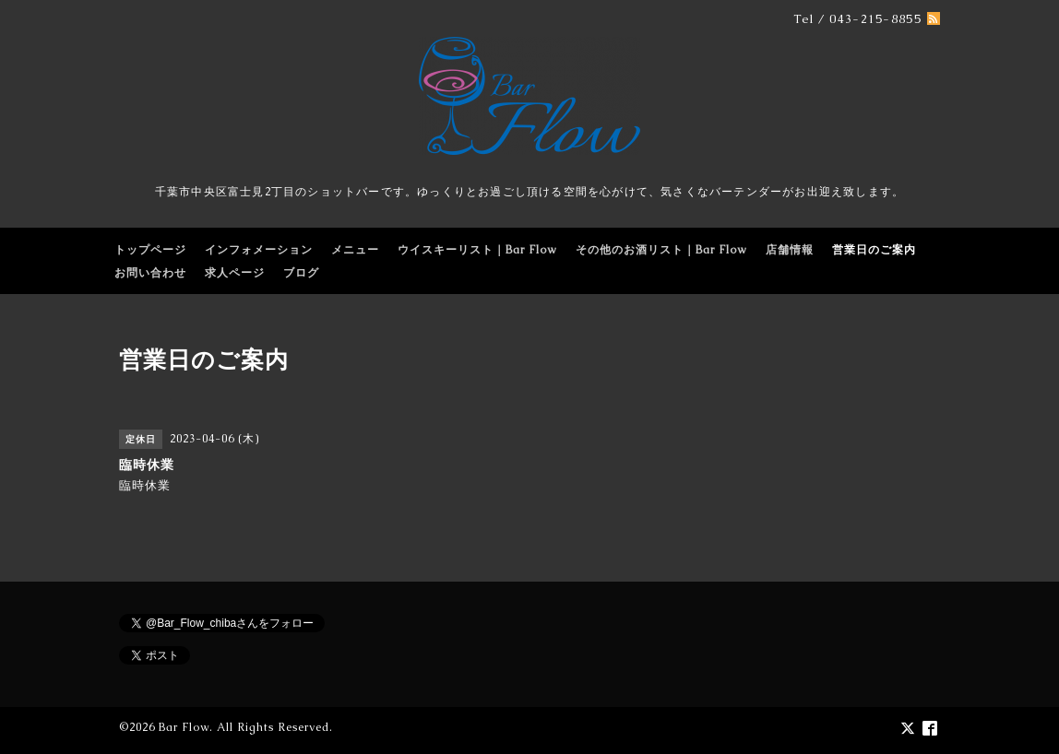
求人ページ (235, 272)
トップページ (150, 249)
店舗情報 (790, 249)
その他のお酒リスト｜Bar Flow (661, 249)
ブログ (301, 272)
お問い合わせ (150, 272)
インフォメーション (259, 249)
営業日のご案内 (874, 249)
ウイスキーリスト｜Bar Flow (477, 249)
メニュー (355, 249)
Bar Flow (184, 727)
